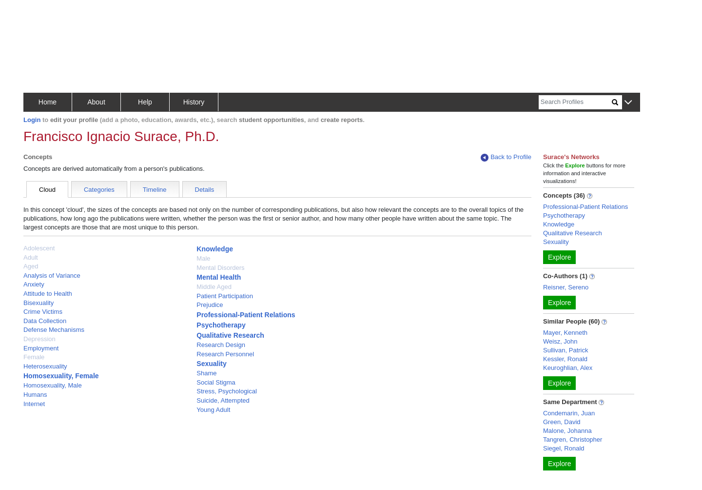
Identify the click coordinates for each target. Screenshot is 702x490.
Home (48, 102)
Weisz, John (560, 341)
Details (204, 189)
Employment (40, 348)
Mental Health (218, 277)
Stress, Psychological (226, 391)
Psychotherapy (220, 325)
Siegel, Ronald (564, 448)
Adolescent (39, 248)
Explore (559, 257)
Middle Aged (214, 286)
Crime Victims (42, 311)
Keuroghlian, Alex (567, 367)
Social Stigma (215, 382)
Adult (30, 257)
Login (31, 119)
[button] (628, 102)
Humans (35, 394)
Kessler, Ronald (565, 359)
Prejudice (209, 304)
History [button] (194, 102)
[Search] (575, 102)
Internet (34, 404)
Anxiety (33, 284)
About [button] (96, 102)
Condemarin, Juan (569, 413)
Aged (30, 266)
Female (33, 357)
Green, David (562, 422)
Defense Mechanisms (53, 329)
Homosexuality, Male (52, 385)
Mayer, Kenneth (565, 332)
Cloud (47, 189)
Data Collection (44, 321)
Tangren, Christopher (572, 439)
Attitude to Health (47, 293)
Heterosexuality (45, 366)
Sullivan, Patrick (565, 350)
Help (145, 102)
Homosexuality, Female (61, 376)
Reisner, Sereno (565, 287)
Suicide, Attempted (222, 400)
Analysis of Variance (51, 275)
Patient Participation (224, 296)
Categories (99, 189)
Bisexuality (38, 302)
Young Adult (213, 409)
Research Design (220, 344)
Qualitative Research (230, 335)
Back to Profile (506, 157)
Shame (206, 373)
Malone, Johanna (567, 430)
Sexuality (211, 364)
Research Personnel (225, 354)
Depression (39, 339)
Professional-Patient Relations (245, 315)
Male (203, 258)
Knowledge (214, 249)
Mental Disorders (220, 267)
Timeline (155, 189)
